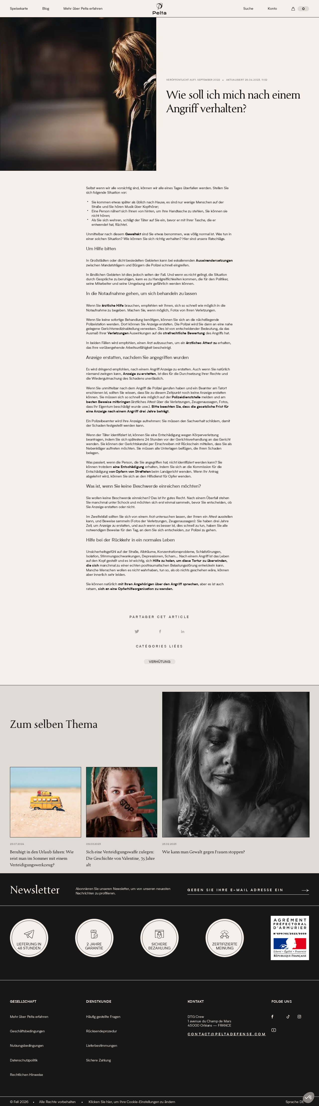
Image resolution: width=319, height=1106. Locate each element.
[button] (309, 1098)
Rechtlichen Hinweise (26, 1075)
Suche (248, 8)
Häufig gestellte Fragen (103, 1017)
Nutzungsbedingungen (27, 1046)
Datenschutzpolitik (23, 1060)
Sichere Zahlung (98, 1060)
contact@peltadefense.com (227, 1034)
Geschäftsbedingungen (27, 1031)
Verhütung (159, 662)
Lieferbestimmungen (101, 1046)
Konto (272, 8)
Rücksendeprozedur (101, 1031)
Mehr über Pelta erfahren (83, 8)
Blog (45, 8)
